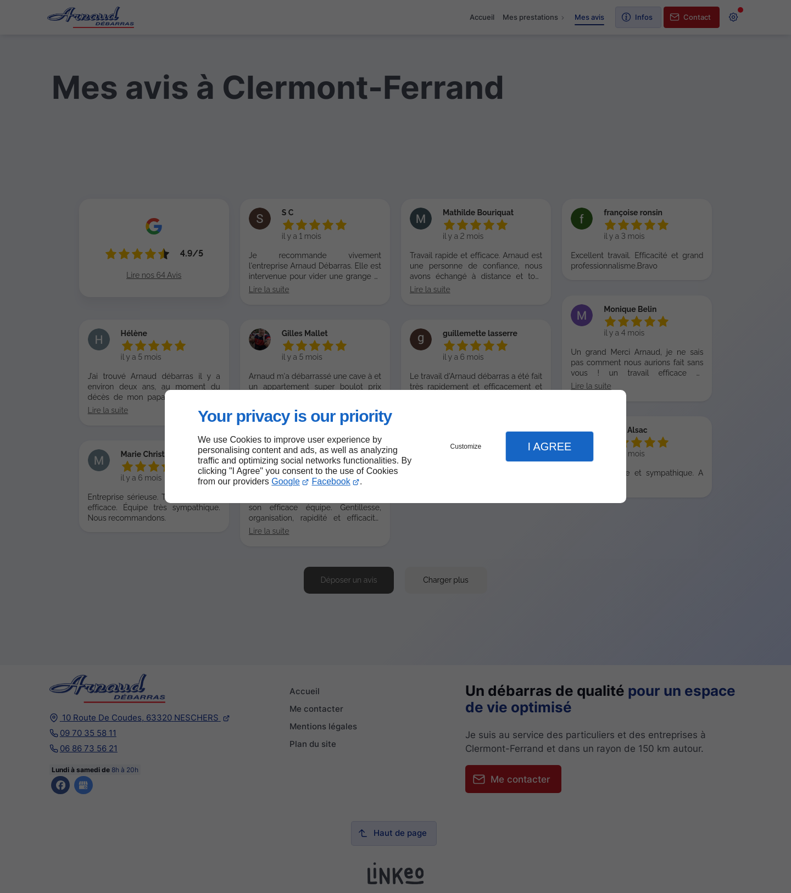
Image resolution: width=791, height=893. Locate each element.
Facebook (331, 481)
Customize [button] (466, 446)
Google (285, 481)
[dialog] (395, 447)
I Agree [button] (549, 446)
